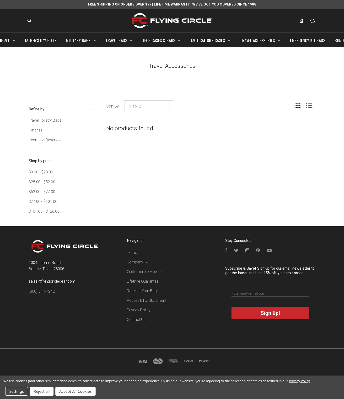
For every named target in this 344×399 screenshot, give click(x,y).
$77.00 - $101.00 (43, 201)
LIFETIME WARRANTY (172, 4)
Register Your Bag (142, 291)
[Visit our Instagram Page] (247, 251)
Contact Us (136, 319)
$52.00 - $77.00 (42, 191)
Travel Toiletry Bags (45, 120)
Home (132, 252)
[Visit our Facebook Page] (226, 251)
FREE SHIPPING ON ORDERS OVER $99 (119, 4)
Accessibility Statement (146, 300)
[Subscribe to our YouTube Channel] (269, 251)
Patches (36, 130)
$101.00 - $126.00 (44, 211)
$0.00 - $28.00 (41, 172)
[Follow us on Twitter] (236, 251)
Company (138, 262)
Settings (16, 391)
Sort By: (112, 106)
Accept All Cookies (75, 391)
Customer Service (144, 271)
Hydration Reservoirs (46, 140)
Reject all (42, 391)
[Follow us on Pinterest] (258, 251)
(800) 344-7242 (42, 291)
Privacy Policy (138, 310)
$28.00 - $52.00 (42, 182)
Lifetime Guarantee (143, 281)
